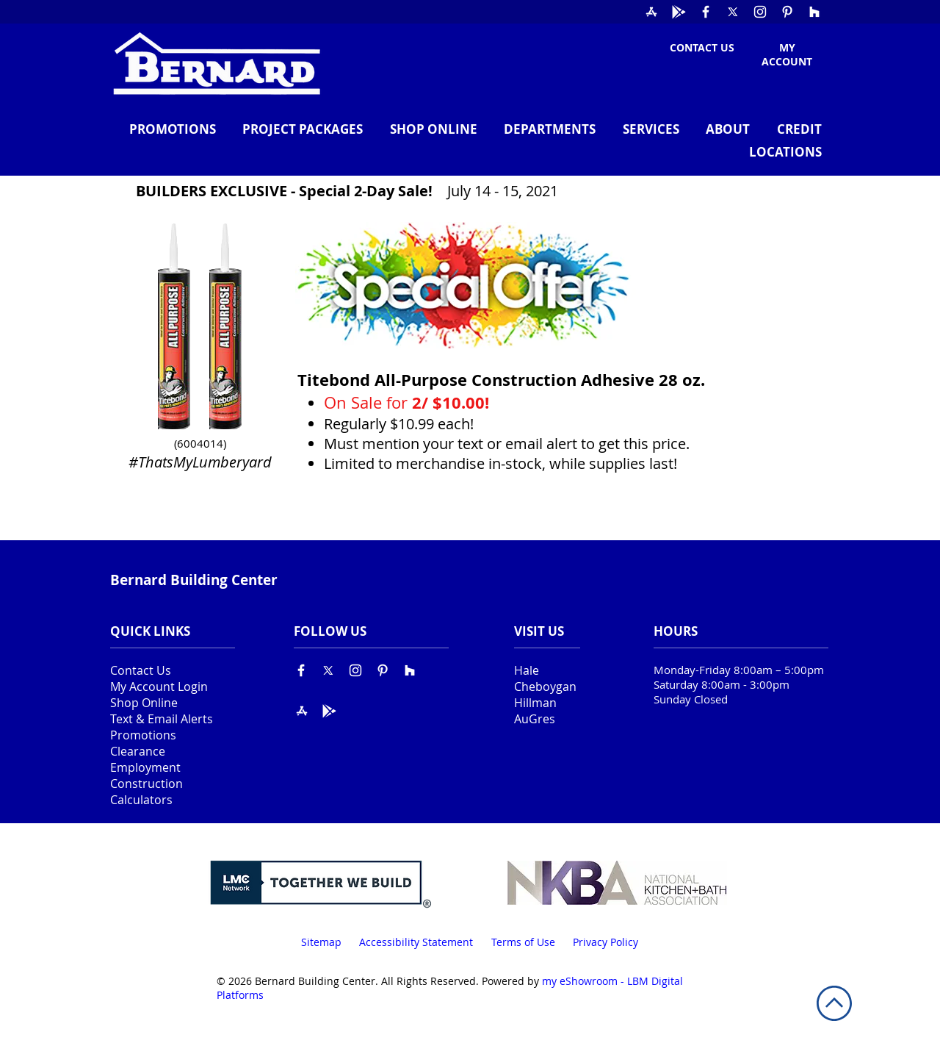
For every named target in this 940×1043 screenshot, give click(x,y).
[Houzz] (814, 12)
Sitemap (321, 942)
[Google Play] (678, 12)
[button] (544, 129)
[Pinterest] (787, 12)
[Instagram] (760, 12)
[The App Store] (651, 12)
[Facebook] (706, 12)
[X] (733, 12)
